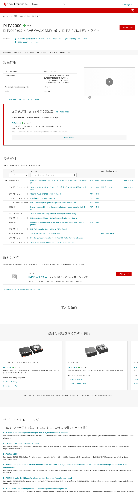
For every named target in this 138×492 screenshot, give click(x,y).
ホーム (5, 16)
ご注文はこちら (127, 27)
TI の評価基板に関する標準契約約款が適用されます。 (22, 294)
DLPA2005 (16, 129)
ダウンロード (124, 279)
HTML (85, 39)
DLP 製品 (14, 16)
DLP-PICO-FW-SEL (37, 281)
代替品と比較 (64, 117)
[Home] (15, 4)
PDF (79, 39)
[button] (5, 10)
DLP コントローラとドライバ (30, 16)
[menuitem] (126, 10)
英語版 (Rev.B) (23, 42)
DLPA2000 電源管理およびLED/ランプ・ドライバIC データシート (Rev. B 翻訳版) (47, 39)
